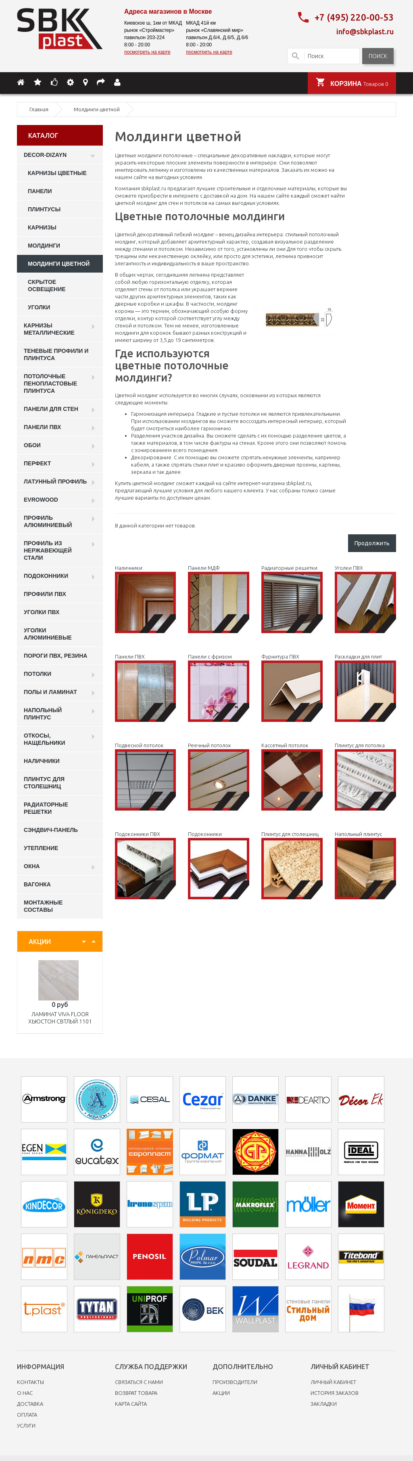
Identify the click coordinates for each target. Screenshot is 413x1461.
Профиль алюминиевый (48, 520)
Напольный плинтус (43, 713)
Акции (221, 1392)
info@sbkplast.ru (365, 31)
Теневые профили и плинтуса (56, 354)
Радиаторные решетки (46, 807)
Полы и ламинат (50, 691)
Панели (40, 190)
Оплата (27, 1414)
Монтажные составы (43, 905)
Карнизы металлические (49, 328)
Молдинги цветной (59, 263)
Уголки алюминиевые (48, 633)
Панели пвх (42, 426)
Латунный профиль (55, 480)
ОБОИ (32, 444)
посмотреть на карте (147, 52)
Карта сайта (131, 1403)
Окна (32, 865)
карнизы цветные (57, 172)
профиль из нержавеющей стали (48, 549)
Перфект (37, 462)
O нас (25, 1392)
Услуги (26, 1425)
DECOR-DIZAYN (45, 154)
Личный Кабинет (333, 1381)
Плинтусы (44, 208)
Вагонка (37, 883)
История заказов (335, 1392)
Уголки (39, 306)
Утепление (41, 847)
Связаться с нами (139, 1381)
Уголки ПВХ (41, 611)
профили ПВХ (45, 593)
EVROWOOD (41, 499)
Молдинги (44, 245)
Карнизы (42, 226)
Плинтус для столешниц (44, 782)
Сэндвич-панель (51, 829)
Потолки (37, 673)
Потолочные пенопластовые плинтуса (50, 382)
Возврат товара (136, 1392)
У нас (272, 489)
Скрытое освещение (47, 285)
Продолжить (372, 542)
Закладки (324, 1403)
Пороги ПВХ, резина (55, 655)
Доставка (30, 1403)
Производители (235, 1381)
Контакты (30, 1381)
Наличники (42, 760)
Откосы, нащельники (44, 738)
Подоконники (46, 575)
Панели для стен (51, 408)
